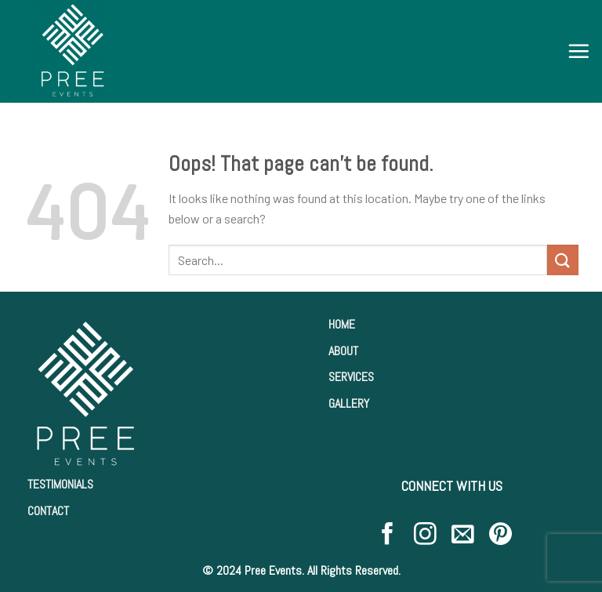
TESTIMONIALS (60, 484)
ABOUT (343, 351)
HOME (341, 324)
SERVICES (351, 377)
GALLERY (348, 403)
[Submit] (562, 260)
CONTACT (48, 511)
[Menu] (578, 51)
